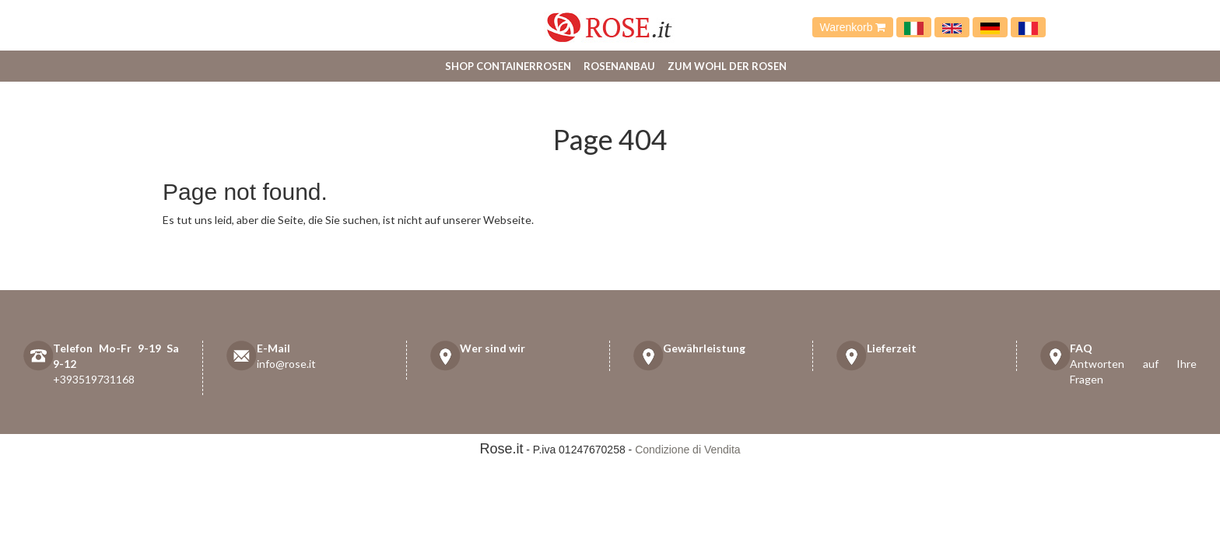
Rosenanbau (619, 66)
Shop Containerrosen (508, 66)
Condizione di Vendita (687, 449)
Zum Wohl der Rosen (727, 66)
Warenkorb (853, 27)
